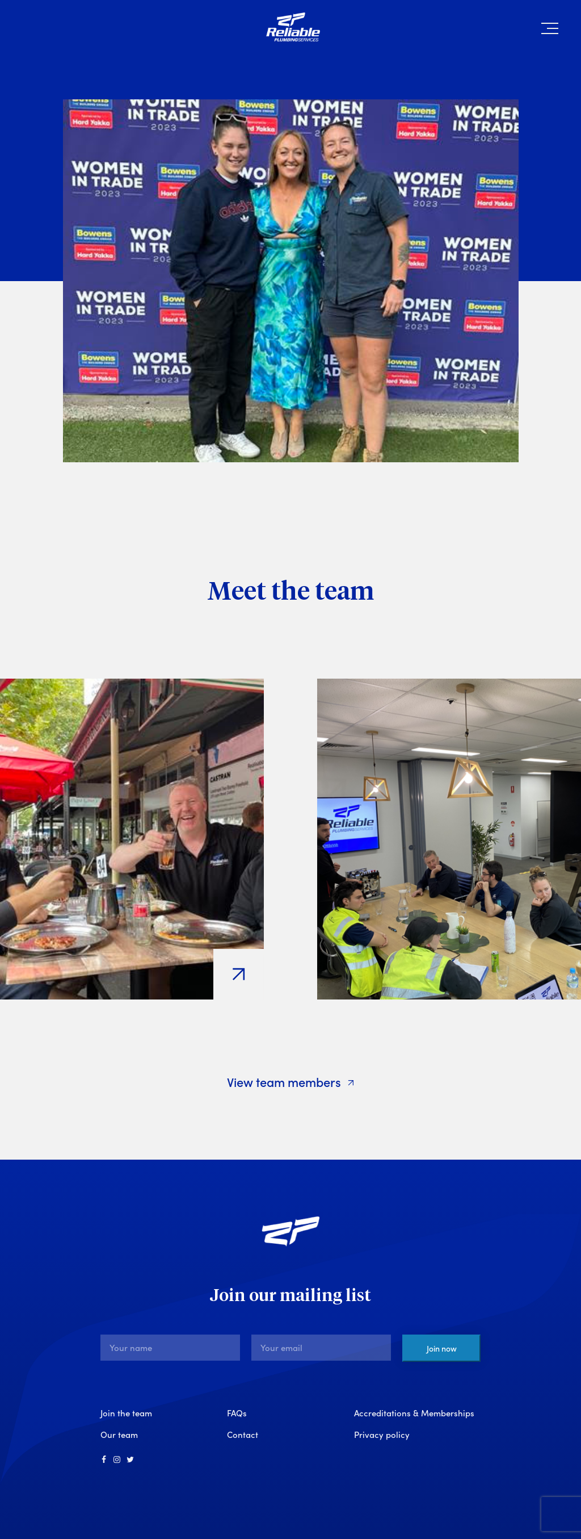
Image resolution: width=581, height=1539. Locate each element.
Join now (442, 1348)
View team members (291, 1081)
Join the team (126, 1413)
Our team (119, 1434)
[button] (549, 30)
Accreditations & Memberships (414, 1413)
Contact (242, 1434)
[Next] (568, 590)
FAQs (237, 1413)
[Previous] (12, 590)
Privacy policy (382, 1434)
